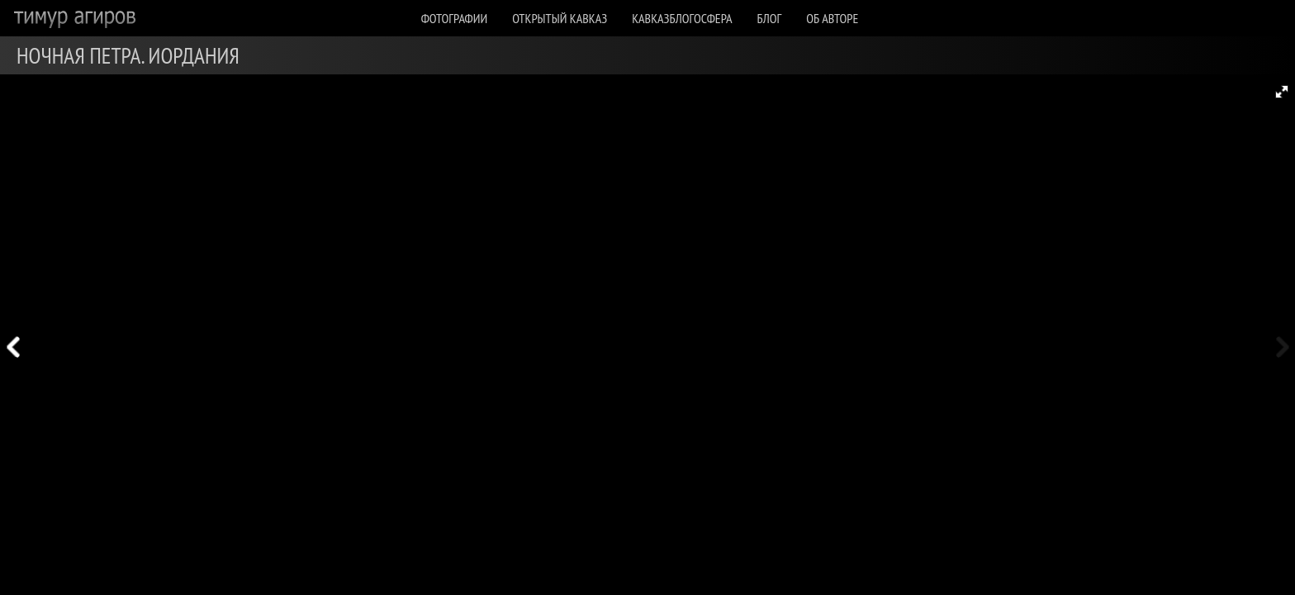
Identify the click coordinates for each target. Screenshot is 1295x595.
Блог (769, 18)
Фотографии (454, 18)
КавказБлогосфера (682, 18)
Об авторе (832, 18)
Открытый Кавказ (559, 18)
